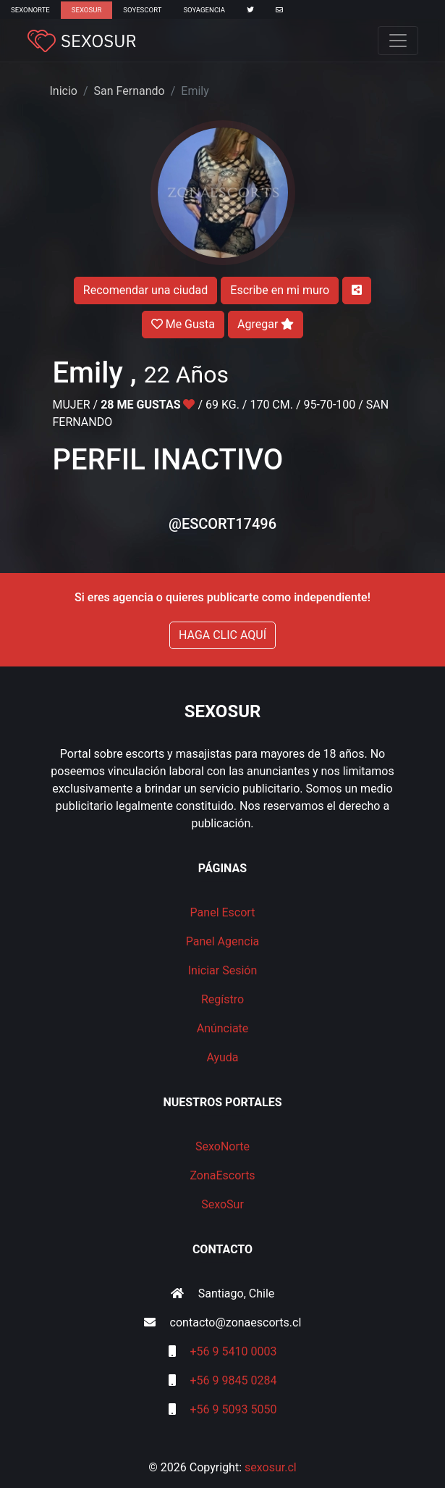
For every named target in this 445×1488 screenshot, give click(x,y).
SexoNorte (30, 10)
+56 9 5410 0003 (233, 1351)
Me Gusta (183, 324)
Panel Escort (222, 912)
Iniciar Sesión (223, 970)
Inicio (63, 91)
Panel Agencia (223, 941)
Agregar (265, 324)
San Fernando (129, 91)
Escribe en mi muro (279, 290)
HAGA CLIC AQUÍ (222, 635)
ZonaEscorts (222, 1175)
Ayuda (222, 1057)
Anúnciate (223, 1028)
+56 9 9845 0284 (233, 1380)
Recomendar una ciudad (145, 290)
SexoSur (86, 10)
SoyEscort (142, 10)
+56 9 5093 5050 (233, 1409)
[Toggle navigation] (398, 40)
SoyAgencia (204, 10)
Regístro (222, 999)
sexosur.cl (271, 1467)
